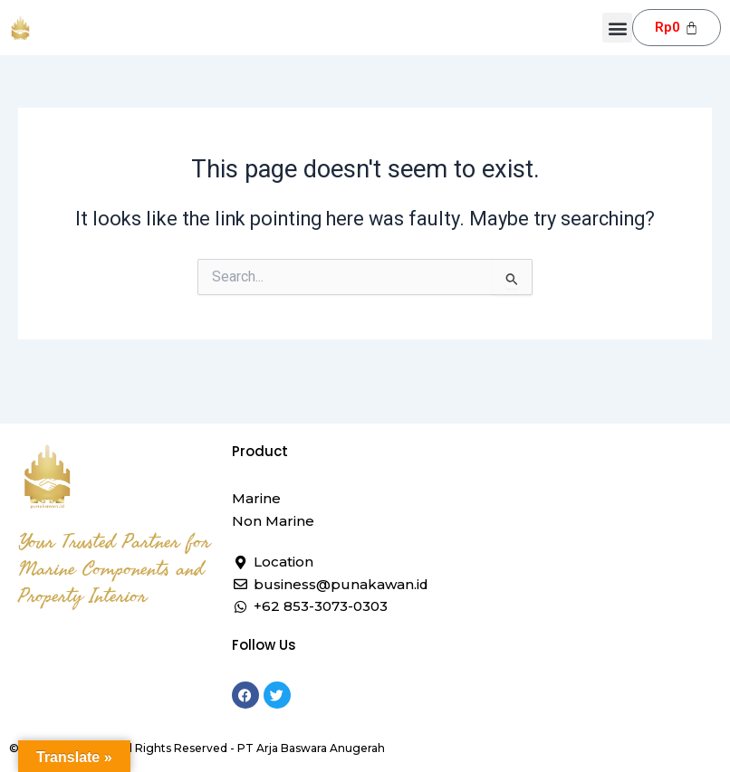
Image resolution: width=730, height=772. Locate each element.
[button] (617, 28)
